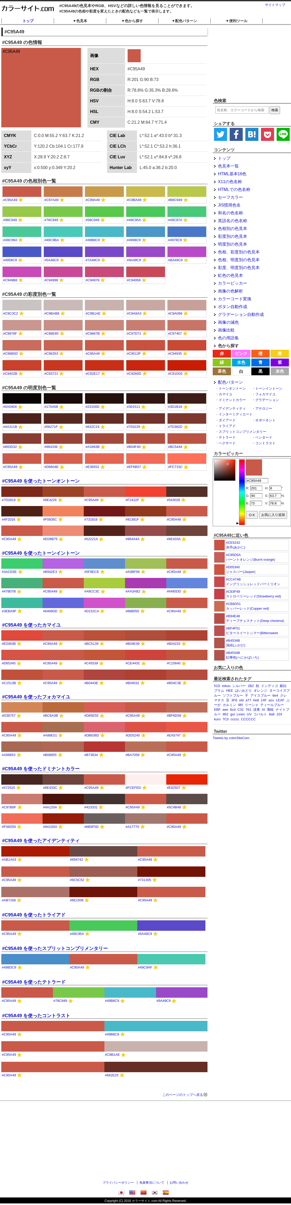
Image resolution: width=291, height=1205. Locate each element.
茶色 (222, 371)
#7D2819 (9, 500)
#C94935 (175, 353)
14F (263, 700)
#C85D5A (233, 555)
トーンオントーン (232, 388)
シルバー (239, 686)
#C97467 (175, 333)
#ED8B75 (50, 539)
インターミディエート (236, 414)
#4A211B (10, 427)
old (241, 700)
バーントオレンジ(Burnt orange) (250, 559)
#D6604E (51, 467)
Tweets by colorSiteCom (231, 738)
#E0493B (9, 644)
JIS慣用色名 (229, 205)
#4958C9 (10, 260)
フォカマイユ (265, 394)
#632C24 (92, 427)
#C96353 (51, 353)
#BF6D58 (174, 715)
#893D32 (10, 447)
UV (249, 714)
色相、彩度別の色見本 (239, 252)
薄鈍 (270, 709)
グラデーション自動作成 (241, 314)
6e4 (275, 695)
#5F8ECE (91, 572)
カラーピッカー (232, 283)
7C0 (226, 719)
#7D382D (175, 427)
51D (217, 686)
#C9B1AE (93, 313)
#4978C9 (175, 240)
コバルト (260, 714)
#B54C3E (174, 683)
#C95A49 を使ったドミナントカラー (41, 768)
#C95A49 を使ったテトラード (34, 982)
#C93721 (51, 374)
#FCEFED (133, 788)
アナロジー (263, 408)
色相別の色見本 (232, 228)
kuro (217, 719)
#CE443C (133, 663)
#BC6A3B (50, 715)
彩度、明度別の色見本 (239, 267)
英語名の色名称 (232, 220)
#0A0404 (10, 407)
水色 (241, 362)
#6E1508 (77, 900)
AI (263, 709)
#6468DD (50, 611)
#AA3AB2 (133, 591)
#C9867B (93, 333)
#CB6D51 (233, 604)
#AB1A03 (9, 859)
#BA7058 (133, 755)
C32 (240, 709)
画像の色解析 (230, 291)
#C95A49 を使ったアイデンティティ (41, 840)
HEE (229, 690)
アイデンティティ (232, 408)
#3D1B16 (175, 407)
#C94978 (92, 280)
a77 (248, 700)
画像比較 (226, 330)
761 (248, 709)
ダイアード (227, 420)
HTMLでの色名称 (234, 189)
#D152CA (91, 611)
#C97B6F (9, 807)
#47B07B (9, 591)
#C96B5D (10, 353)
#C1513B (9, 683)
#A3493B (93, 447)
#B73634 (91, 755)
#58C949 (92, 220)
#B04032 (132, 683)
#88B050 (132, 611)
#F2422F (132, 500)
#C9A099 (175, 313)
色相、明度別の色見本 (239, 260)
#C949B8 (10, 280)
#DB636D (91, 735)
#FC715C (175, 467)
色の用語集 (228, 338)
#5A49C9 (51, 260)
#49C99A (10, 240)
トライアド (227, 426)
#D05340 (233, 567)
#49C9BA (51, 240)
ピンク (241, 353)
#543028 (173, 500)
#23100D (92, 407)
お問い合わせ (179, 1182)
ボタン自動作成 (232, 306)
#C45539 (91, 663)
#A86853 (8, 755)
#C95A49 (10, 200)
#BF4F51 (233, 628)
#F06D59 (9, 827)
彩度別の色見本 (232, 236)
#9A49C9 (134, 260)
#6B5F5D (91, 827)
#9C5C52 (77, 880)
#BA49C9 (175, 260)
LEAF (280, 700)
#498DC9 (9, 967)
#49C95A (134, 220)
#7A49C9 (93, 260)
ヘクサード (227, 443)
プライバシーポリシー (118, 1182)
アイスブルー (260, 695)
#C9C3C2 (10, 313)
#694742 (76, 859)
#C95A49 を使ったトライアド (34, 914)
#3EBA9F (9, 611)
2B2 (251, 686)
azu (271, 700)
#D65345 (9, 663)
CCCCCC (248, 719)
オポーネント (265, 420)
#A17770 (132, 827)
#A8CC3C (92, 591)
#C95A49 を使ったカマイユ (31, 625)
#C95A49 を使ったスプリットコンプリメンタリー (55, 948)
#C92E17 (93, 374)
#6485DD (174, 591)
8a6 (272, 714)
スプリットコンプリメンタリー (242, 432)
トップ (27, 21)
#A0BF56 (133, 572)
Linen (241, 714)
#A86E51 (50, 735)
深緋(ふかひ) (235, 645)
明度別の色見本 (232, 244)
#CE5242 (233, 543)
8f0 (240, 705)
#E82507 (173, 788)
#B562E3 (50, 572)
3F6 (234, 700)
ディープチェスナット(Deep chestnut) (255, 621)
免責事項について (151, 1182)
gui (232, 714)
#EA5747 (174, 735)
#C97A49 (51, 200)
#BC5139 (91, 644)
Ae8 (256, 700)
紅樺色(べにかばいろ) (242, 657)
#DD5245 (133, 735)
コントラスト (265, 443)
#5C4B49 (174, 807)
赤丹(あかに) (235, 547)
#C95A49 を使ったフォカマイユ (36, 697)
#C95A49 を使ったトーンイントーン (41, 553)
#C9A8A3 (134, 313)
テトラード (227, 437)
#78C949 (51, 220)
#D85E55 (91, 715)
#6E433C (50, 788)
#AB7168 (9, 900)
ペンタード (263, 437)
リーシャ (251, 705)
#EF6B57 (134, 467)
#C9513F (134, 353)
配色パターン (230, 382)
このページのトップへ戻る (182, 1095)
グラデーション (267, 400)
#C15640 (174, 663)
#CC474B (233, 579)
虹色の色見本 (230, 275)
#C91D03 (175, 374)
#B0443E (91, 683)
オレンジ (260, 690)
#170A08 (51, 407)
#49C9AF (145, 967)
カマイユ (225, 394)
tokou (226, 686)
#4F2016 (8, 519)
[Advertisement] (146, 1141)
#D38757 (9, 715)
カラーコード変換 (234, 299)
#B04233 (173, 644)
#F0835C (50, 519)
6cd (232, 709)
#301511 (133, 407)
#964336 (51, 447)
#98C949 (10, 220)
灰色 (280, 371)
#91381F (132, 519)
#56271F (51, 427)
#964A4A (132, 539)
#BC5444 (175, 447)
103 (279, 714)
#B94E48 (233, 616)
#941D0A (50, 827)
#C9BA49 (134, 200)
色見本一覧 (228, 166)
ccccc (235, 719)
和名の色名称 (230, 213)
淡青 (256, 709)
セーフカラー (230, 197)
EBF (217, 709)
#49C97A (175, 220)
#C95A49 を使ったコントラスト (36, 1015)
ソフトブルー (233, 695)
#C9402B (10, 374)
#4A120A (50, 807)
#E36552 (92, 467)
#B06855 (50, 755)
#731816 (91, 519)
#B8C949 (175, 200)
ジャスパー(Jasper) (241, 572)
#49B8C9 (93, 240)
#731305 (144, 880)
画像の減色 (228, 322)
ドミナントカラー (232, 400)
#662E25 (111, 1075)
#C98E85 (51, 333)
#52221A (91, 539)
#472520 (8, 788)
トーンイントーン (268, 388)
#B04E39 (133, 644)
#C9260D (134, 374)
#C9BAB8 (51, 313)
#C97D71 (134, 333)
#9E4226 (50, 500)
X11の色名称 (230, 181)
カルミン (229, 705)
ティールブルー (272, 705)
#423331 (91, 807)
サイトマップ (275, 5)
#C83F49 (233, 592)
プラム (219, 690)
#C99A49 (93, 200)
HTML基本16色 (232, 174)
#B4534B (233, 640)
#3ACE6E (9, 572)
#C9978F (10, 333)
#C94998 (51, 280)
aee (225, 709)
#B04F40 (134, 447)
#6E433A (174, 539)
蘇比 (283, 686)
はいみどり (243, 690)
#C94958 (134, 280)
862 (225, 714)
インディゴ (269, 686)
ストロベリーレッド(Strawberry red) (253, 596)
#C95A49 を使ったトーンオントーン (41, 481)
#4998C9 (134, 240)
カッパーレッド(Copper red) (247, 608)
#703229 (133, 427)
